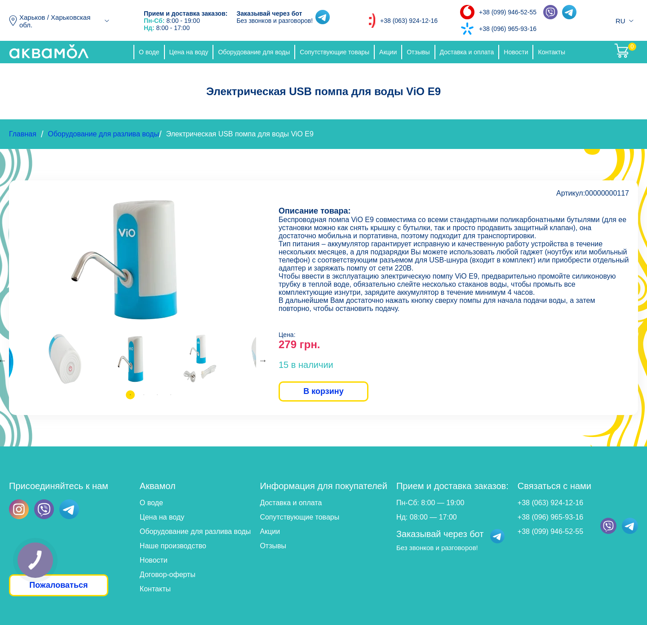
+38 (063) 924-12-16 (409, 20)
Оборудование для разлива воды (103, 134)
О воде (149, 52)
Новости (516, 52)
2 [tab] (143, 394)
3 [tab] (157, 394)
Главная (22, 134)
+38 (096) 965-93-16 (507, 28)
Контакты (551, 52)
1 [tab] (130, 394)
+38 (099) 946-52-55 (507, 12)
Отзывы (418, 52)
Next (262, 360)
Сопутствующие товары (334, 52)
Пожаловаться (58, 585)
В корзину (323, 391)
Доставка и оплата (467, 52)
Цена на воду (188, 52)
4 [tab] (170, 394)
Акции (388, 52)
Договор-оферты (167, 574)
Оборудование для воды (254, 52)
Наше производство (173, 546)
